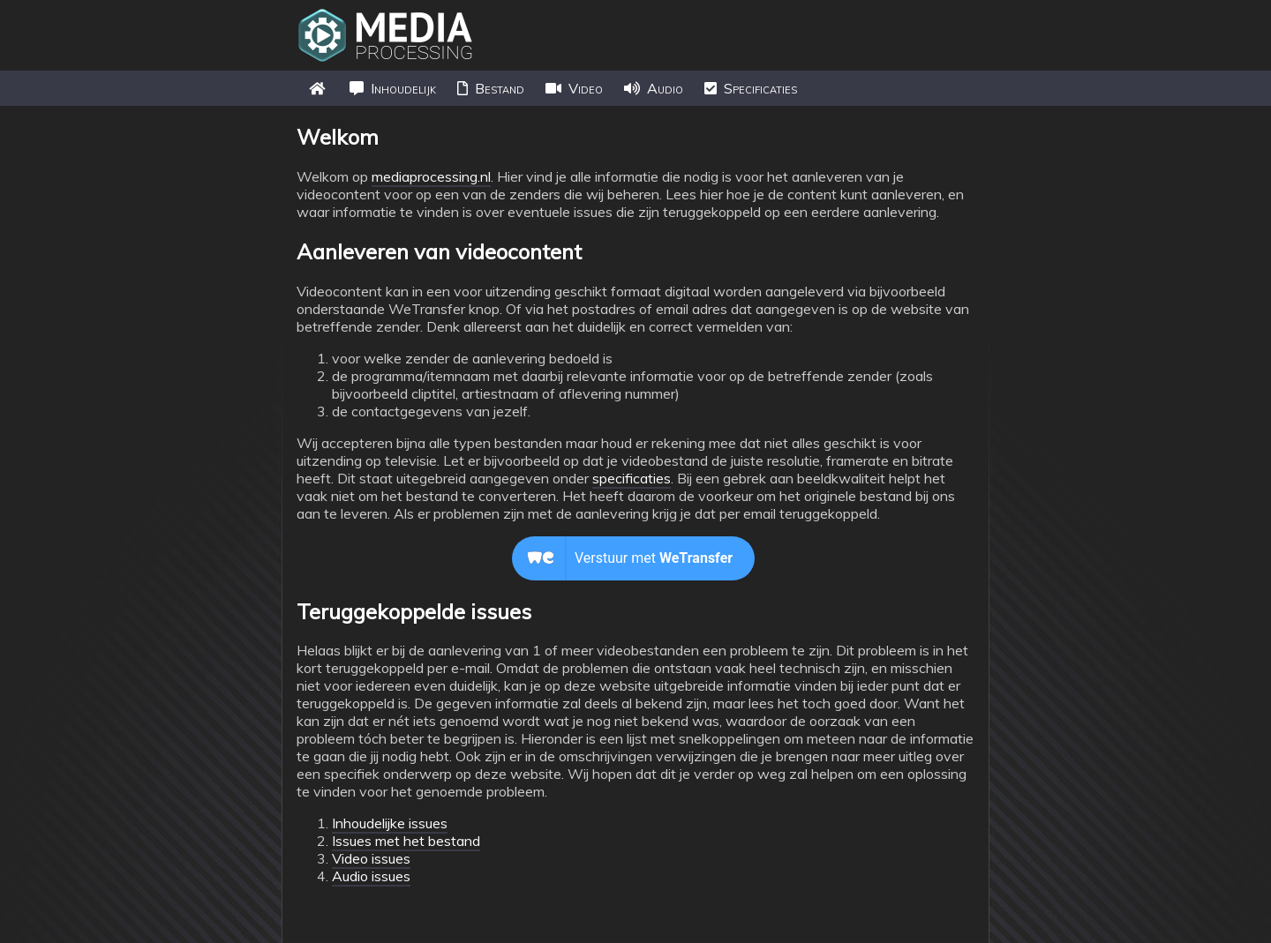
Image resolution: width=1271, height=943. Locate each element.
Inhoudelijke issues (389, 823)
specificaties (631, 478)
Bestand (490, 88)
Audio (653, 88)
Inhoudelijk (393, 88)
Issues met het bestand (406, 840)
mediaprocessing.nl (431, 176)
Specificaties (750, 88)
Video (574, 88)
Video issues (371, 858)
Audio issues (371, 876)
